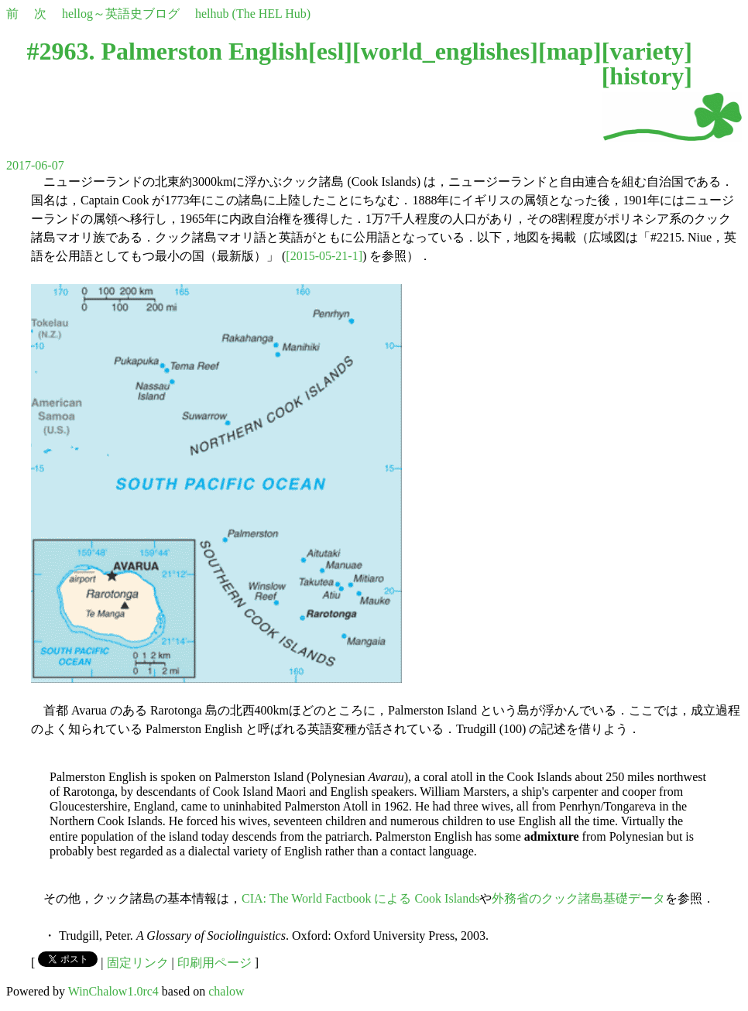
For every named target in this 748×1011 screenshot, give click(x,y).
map (570, 51)
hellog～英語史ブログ (121, 13)
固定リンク (138, 962)
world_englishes (445, 51)
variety (646, 51)
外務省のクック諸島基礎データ (578, 898)
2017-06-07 (35, 165)
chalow (226, 991)
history (646, 76)
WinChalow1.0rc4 (113, 991)
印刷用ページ (214, 962)
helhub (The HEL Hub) (253, 13)
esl (331, 51)
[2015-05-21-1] (324, 255)
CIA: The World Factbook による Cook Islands (360, 898)
